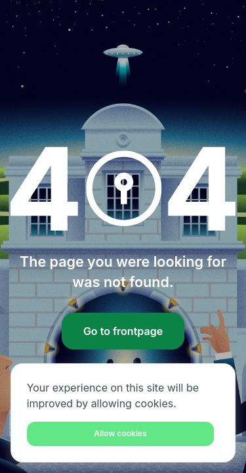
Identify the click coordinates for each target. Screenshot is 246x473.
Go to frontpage (123, 331)
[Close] (121, 434)
